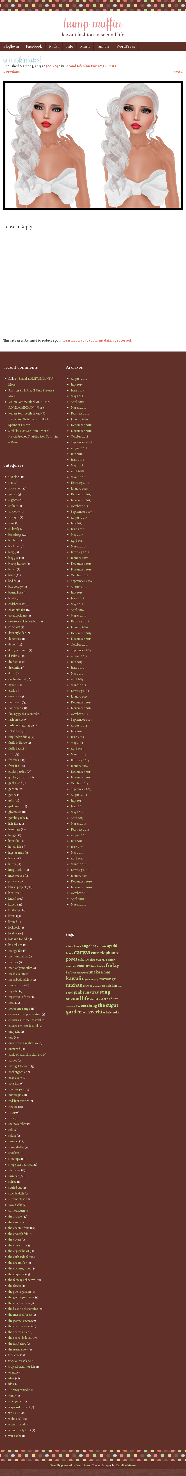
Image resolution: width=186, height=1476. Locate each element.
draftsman (15, 662)
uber (11, 1378)
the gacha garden (19, 1292)
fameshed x (15, 708)
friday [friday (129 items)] (112, 965)
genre (12, 795)
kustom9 (14, 910)
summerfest (16, 1199)
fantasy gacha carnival (22, 714)
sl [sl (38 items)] (102, 999)
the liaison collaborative (23, 1309)
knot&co (14, 898)
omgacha (14, 1031)
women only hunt (19, 1430)
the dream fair (17, 1263)
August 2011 (79, 835)
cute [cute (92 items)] (95, 953)
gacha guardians (19, 777)
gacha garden (17, 771)
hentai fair (14, 847)
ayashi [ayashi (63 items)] (112, 945)
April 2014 (77, 748)
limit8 (12, 916)
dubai (11, 673)
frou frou (14, 766)
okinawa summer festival (24, 1020)
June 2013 (77, 806)
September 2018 (81, 442)
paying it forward (19, 1066)
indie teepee (16, 875)
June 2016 (77, 598)
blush (11, 575)
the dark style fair (19, 1257)
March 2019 (78, 407)
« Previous (11, 72)
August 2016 (79, 587)
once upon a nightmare (23, 1043)
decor (12, 644)
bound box (15, 592)
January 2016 (79, 627)
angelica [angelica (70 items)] (89, 945)
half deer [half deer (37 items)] (71, 972)
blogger (13, 558)
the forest (14, 1286)
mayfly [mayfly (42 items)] (95, 979)
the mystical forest (20, 1315)
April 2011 (77, 858)
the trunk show (18, 1349)
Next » (178, 72)
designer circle (18, 650)
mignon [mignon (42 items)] (88, 986)
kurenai (13, 904)
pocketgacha (16, 1072)
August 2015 (79, 656)
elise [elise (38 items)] (92, 959)
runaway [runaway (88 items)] (91, 992)
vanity (12, 1395)
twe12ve (13, 1372)
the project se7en (19, 1320)
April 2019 (77, 402)
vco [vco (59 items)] (85, 1012)
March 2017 (78, 546)
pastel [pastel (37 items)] (69, 992)
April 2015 (77, 679)
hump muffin (93, 21)
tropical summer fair (21, 1366)
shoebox (13, 1153)
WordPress (125, 46)
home (12, 858)
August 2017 (79, 517)
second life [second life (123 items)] (77, 998)
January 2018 (79, 489)
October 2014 (79, 714)
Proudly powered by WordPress (70, 1465)
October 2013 (79, 783)
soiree (12, 1182)
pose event (15, 1078)
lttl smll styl (15, 945)
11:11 (10, 483)
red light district (18, 1101)
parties (12, 1060)
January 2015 (79, 696)
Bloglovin (11, 46)
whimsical (14, 1419)
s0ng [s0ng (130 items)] (105, 991)
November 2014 (81, 708)
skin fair (13, 1176)
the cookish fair (18, 1234)
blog (11, 552)
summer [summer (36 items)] (70, 1006)
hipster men (16, 852)
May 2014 (77, 743)
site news (14, 1170)
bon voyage (15, 586)
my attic (13, 991)
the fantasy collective (21, 1280)
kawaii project (17, 887)
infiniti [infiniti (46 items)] (105, 972)
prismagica (15, 1095)
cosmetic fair (16, 610)
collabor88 (15, 604)
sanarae (13, 1141)
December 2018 (81, 425)
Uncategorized (18, 1390)
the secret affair (18, 1332)
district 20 (14, 656)
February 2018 (80, 483)
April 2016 (77, 610)
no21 (11, 1003)
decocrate (14, 639)
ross (11, 1118)
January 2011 (79, 876)
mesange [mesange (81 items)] (107, 979)
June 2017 (77, 529)
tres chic (14, 1355)
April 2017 (77, 540)
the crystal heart (18, 1251)
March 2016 (78, 616)
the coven (14, 1239)
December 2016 (81, 563)
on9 (10, 1037)
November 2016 (81, 569)
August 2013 (79, 795)
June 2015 (77, 668)
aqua (11, 523)
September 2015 (81, 650)
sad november (17, 1124)
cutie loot (14, 627)
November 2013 (81, 777)
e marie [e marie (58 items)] (101, 959)
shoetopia (14, 1159)
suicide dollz (16, 1193)
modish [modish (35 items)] (97, 986)
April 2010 (77, 899)
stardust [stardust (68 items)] (111, 998)
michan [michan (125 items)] (74, 985)
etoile (11, 691)
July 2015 (76, 662)
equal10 (13, 685)
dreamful (14, 668)
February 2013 (80, 829)
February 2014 (80, 760)
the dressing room (20, 1268)
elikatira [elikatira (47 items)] (83, 959)
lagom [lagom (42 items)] (86, 979)
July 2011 (76, 841)
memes (13, 962)
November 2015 (81, 639)
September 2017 (81, 512)
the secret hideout (20, 1338)
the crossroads (17, 1245)
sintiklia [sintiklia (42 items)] (95, 999)
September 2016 (81, 581)
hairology (14, 829)
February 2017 (80, 552)
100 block (14, 477)
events (12, 696)
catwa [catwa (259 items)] (82, 952)
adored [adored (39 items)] (70, 946)
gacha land (15, 783)
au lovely (13, 529)
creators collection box (23, 621)
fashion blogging (19, 725)
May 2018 (77, 465)
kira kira (13, 893)
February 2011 (80, 870)
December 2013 (81, 772)
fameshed (14, 702)
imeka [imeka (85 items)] (94, 972)
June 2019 (77, 390)
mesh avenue (17, 974)
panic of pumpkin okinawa (25, 1054)
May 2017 (77, 535)
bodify (12, 581)
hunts (12, 864)
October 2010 (79, 893)
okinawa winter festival (23, 1026)
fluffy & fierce (17, 742)
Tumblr (103, 46)
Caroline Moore (126, 1465)
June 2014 (77, 737)
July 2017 (76, 523)
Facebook (34, 46)
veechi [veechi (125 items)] (95, 1011)
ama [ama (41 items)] (78, 946)
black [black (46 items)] (69, 953)
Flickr (54, 46)
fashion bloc (16, 719)
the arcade (15, 1216)
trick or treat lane (19, 1361)
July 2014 (77, 731)
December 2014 (81, 702)
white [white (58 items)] (107, 1012)
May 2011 (77, 852)
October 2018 (79, 436)
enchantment (17, 679)
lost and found (17, 939)
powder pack (16, 1089)
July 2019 (77, 384)
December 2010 (81, 881)
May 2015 (77, 673)
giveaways (14, 812)
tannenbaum (16, 1210)
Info (69, 46)
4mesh (12, 494)
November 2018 (81, 431)
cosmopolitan (17, 615)
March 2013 (78, 824)
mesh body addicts (20, 980)
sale (10, 1130)
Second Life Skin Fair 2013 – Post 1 (90, 66)
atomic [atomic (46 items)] (102, 946)
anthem (13, 506)
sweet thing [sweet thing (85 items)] (86, 1005)
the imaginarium (19, 1303)
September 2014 (81, 719)
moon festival (17, 985)
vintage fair (15, 1401)
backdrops (15, 535)
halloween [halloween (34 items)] (82, 972)
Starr (11, 390)
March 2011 (78, 864)
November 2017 (81, 500)
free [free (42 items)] (93, 966)
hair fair (13, 824)
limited (12, 922)
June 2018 (77, 460)
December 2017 (81, 494)
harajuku (14, 841)
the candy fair (17, 1222)
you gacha (14, 1436)
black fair (14, 546)
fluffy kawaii (16, 748)
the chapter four (18, 1228)
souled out (15, 1187)
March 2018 (78, 477)
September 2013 (81, 789)
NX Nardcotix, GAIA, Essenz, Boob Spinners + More (28, 419)
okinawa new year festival (24, 1014)
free (11, 754)
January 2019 (79, 419)
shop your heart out (21, 1164)
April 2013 (77, 818)
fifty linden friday (19, 737)
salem (12, 1136)
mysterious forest (20, 997)
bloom (12, 569)
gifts (11, 800)
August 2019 (79, 379)
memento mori (18, 956)
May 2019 (77, 396)
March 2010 (78, 904)
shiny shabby (16, 1147)
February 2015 (80, 691)
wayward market (19, 1407)
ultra (11, 1384)
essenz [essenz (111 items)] (84, 965)
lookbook (14, 927)
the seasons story (19, 1326)
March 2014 (78, 754)
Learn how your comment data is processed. (97, 340)
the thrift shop (17, 1343)
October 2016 (79, 575)
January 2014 (79, 766)
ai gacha (13, 500)
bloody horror (17, 563)
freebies (13, 760)
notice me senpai (19, 1008)
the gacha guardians (21, 1297)
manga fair (15, 951)
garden (13, 789)
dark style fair (17, 633)
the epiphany (16, 1274)
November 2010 (81, 887)
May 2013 (77, 812)
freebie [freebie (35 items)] (101, 966)
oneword (14, 1049)
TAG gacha (15, 1205)
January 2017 (79, 558)
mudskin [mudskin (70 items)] (109, 985)
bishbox (13, 540)
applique (13, 517)
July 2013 (76, 801)
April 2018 (77, 471)
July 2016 (76, 592)
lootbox (13, 933)
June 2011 (77, 847)
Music (85, 46)
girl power (15, 806)
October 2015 (79, 645)
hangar (13, 835)
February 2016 (80, 621)
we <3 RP (14, 1413)
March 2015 (78, 685)
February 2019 (80, 413)
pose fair (14, 1083)
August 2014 (79, 725)
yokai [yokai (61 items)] (116, 1012)
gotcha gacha (16, 818)
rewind (13, 1107)
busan (12, 598)
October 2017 (79, 506)
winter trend (16, 1424)
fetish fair (14, 731)
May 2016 (77, 604)
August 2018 (79, 448)
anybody (13, 511)
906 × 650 (53, 66)
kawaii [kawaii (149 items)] (74, 978)
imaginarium (16, 870)
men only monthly (20, 968)
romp (12, 1112)
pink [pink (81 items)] (78, 992)
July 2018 (77, 454)
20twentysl (15, 488)
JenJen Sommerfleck (22, 402)
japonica (13, 881)
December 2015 (81, 633)
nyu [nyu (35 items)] (120, 986)
